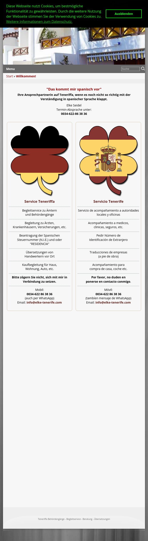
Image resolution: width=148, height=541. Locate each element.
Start (9, 76)
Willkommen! (26, 76)
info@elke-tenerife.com (44, 302)
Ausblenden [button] (124, 14)
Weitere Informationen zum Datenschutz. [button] (39, 21)
